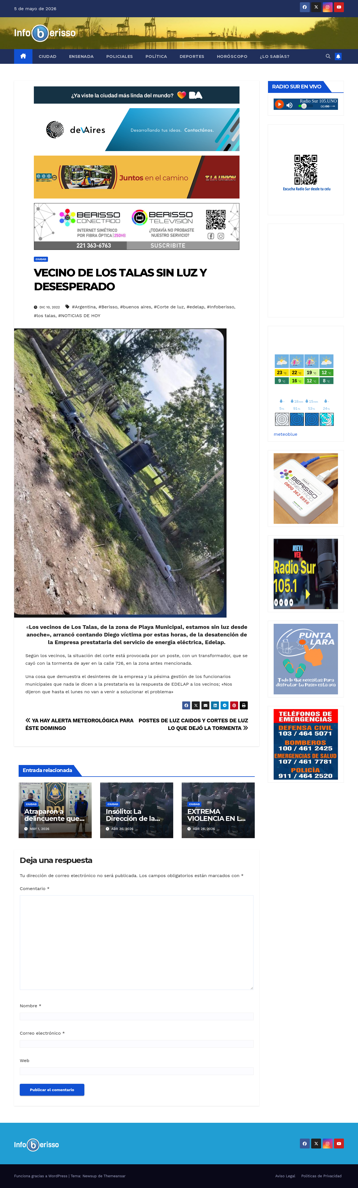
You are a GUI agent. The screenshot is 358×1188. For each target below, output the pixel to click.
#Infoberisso (220, 306)
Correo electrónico (42, 1033)
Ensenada (81, 56)
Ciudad (48, 56)
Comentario (35, 888)
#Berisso (107, 306)
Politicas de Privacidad (321, 1176)
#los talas (44, 315)
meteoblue (285, 434)
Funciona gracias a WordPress (41, 1176)
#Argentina (84, 306)
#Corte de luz (169, 306)
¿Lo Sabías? (275, 56)
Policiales (119, 56)
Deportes (192, 56)
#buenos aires (135, 306)
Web (24, 1060)
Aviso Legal (285, 1176)
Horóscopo (232, 56)
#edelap (195, 306)
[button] (328, 56)
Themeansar (115, 1176)
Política (156, 56)
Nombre (30, 1005)
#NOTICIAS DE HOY (79, 315)
